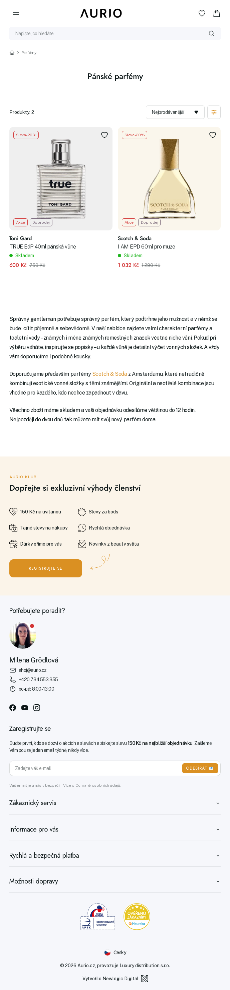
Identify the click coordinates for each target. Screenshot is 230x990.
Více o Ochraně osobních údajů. (92, 785)
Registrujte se (45, 568)
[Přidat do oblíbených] (104, 135)
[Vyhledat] (211, 33)
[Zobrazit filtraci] (214, 112)
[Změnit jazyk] (115, 952)
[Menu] (16, 13)
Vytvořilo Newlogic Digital (115, 978)
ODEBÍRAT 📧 (200, 768)
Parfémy (28, 52)
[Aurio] (101, 13)
